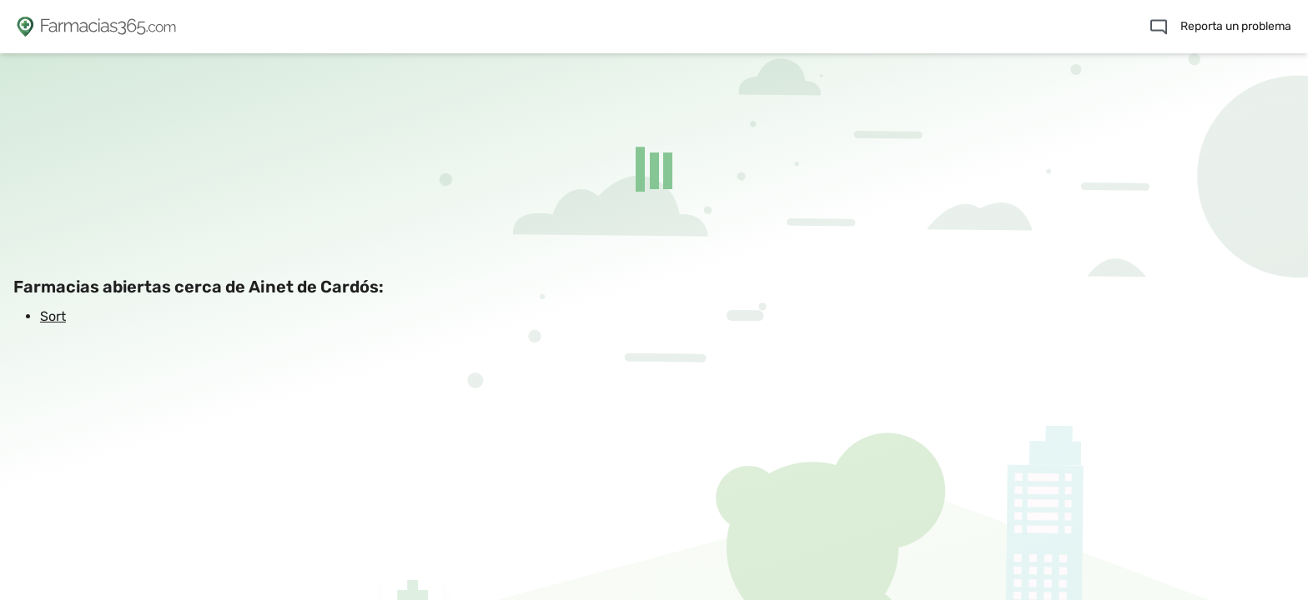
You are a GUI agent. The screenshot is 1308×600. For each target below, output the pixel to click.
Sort (53, 316)
